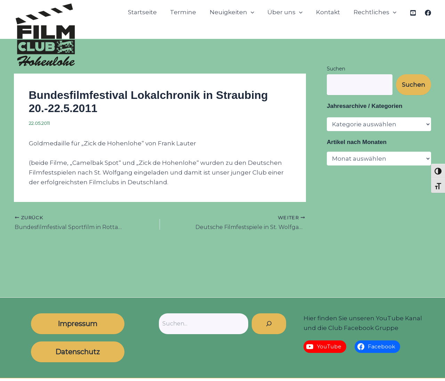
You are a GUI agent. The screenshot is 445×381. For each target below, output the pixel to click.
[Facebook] (428, 13)
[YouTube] (413, 13)
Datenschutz (77, 352)
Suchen (336, 69)
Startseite (150, 12)
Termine (190, 12)
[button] (255, 12)
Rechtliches (375, 12)
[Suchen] (269, 323)
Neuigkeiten (237, 12)
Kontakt (330, 12)
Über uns (289, 12)
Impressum (77, 324)
